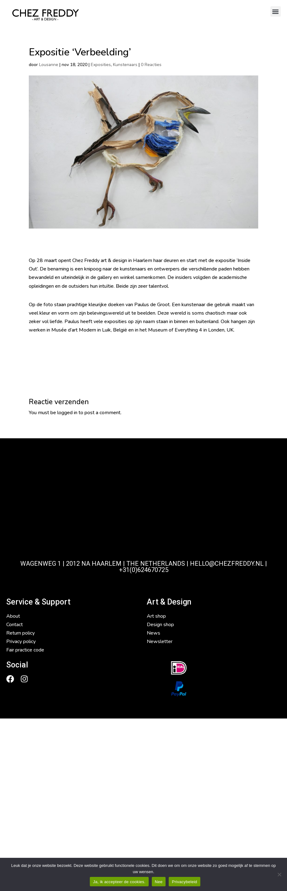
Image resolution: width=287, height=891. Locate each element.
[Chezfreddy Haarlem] (143, 507)
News (153, 633)
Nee (159, 881)
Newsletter (159, 641)
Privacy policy (21, 641)
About (13, 616)
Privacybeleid (184, 881)
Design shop (160, 624)
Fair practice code (25, 649)
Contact (14, 624)
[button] (275, 11)
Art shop (156, 616)
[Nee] (279, 874)
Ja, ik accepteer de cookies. (119, 881)
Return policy (20, 633)
